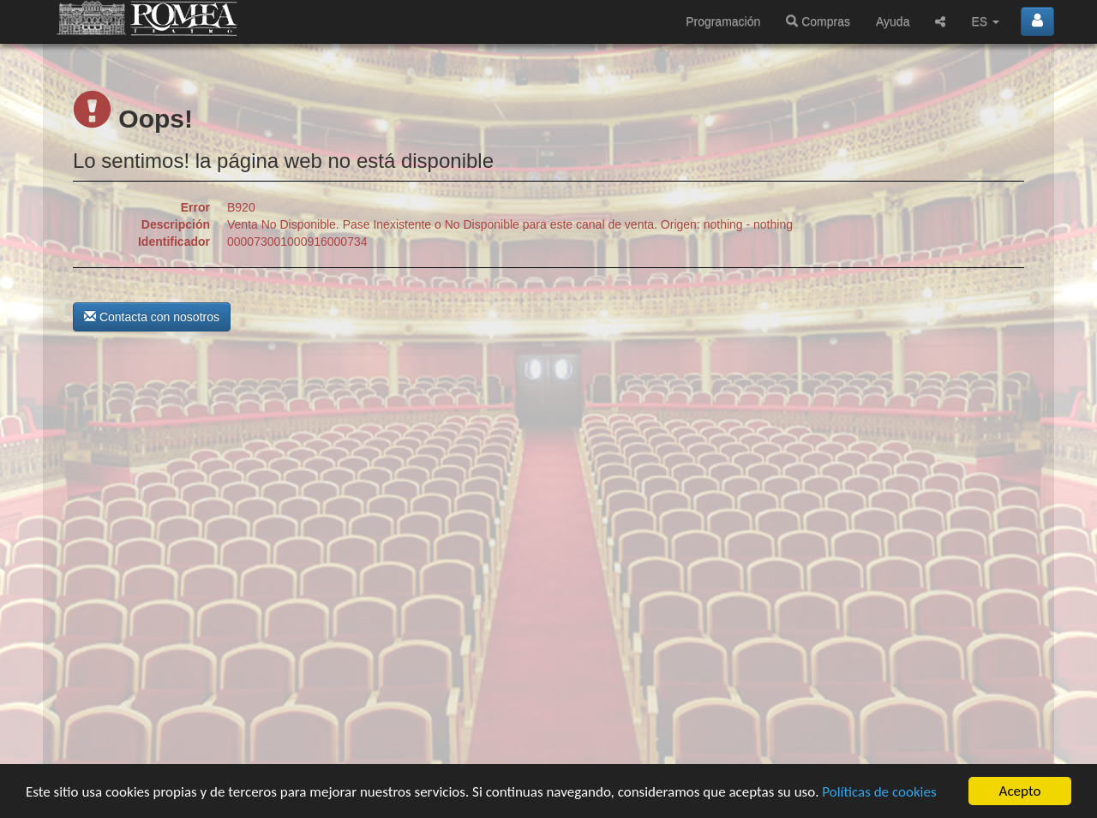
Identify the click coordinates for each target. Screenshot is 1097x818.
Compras (818, 21)
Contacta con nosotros (151, 317)
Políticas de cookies (879, 792)
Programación (723, 21)
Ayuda (892, 21)
